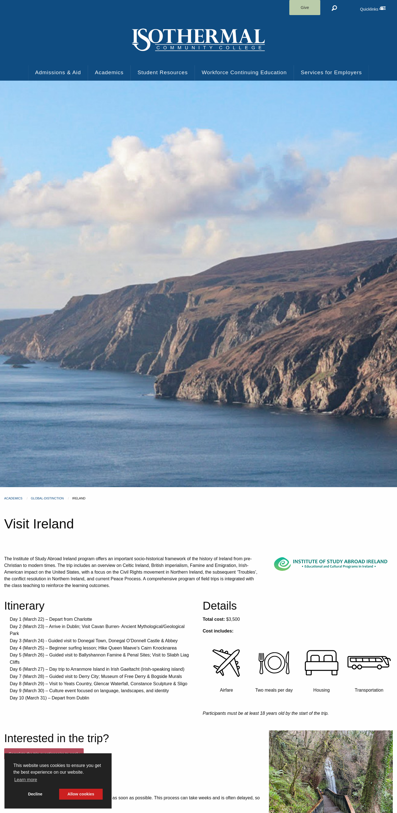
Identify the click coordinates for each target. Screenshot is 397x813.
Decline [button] (35, 794)
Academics (109, 72)
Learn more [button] (25, 779)
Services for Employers (331, 72)
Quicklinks (378, 8)
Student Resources (163, 72)
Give (305, 7)
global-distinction (47, 498)
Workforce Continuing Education (244, 72)
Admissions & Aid (58, 72)
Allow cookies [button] (81, 794)
